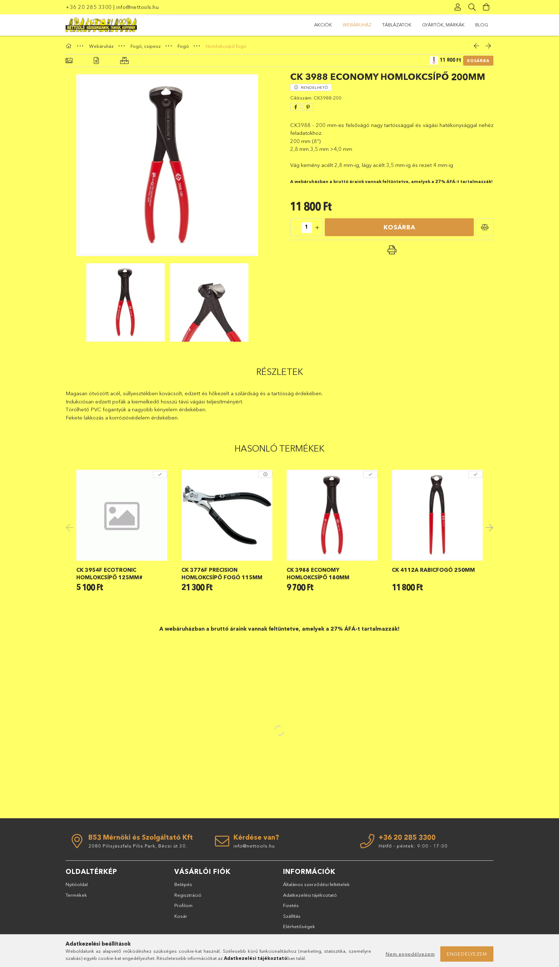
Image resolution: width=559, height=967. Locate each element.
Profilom (183, 905)
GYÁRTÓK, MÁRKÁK (443, 24)
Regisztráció (187, 895)
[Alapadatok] (69, 61)
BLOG (481, 24)
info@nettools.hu (137, 7)
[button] (484, 227)
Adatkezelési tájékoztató (310, 895)
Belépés (183, 884)
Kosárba (478, 60)
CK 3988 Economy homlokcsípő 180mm (318, 573)
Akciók (323, 24)
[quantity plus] (317, 227)
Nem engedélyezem (410, 954)
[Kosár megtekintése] (486, 7)
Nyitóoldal (77, 884)
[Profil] (458, 7)
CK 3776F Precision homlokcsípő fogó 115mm (221, 573)
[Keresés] (472, 7)
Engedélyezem (467, 954)
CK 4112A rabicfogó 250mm (433, 569)
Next (488, 527)
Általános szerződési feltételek (316, 884)
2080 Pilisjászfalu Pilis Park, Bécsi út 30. (137, 846)
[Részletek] (96, 61)
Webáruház (357, 24)
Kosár (180, 916)
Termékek (76, 895)
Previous (71, 527)
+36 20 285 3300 (89, 7)
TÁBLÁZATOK (396, 24)
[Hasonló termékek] (124, 61)
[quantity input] (306, 227)
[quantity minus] (296, 227)
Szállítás (292, 916)
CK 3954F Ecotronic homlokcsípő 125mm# (109, 573)
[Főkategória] (69, 46)
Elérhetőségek (299, 926)
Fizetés (291, 905)
